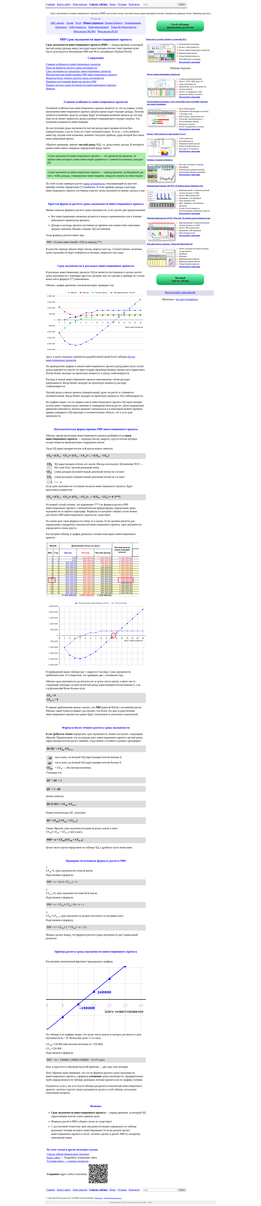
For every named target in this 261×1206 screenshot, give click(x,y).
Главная (50, 4)
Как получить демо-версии (180, 292)
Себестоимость (77, 27)
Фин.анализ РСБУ (108, 31)
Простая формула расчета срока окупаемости (71, 67)
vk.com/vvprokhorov (187, 299)
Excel (78, 22)
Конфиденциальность (113, 1198)
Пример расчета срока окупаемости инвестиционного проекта (81, 85)
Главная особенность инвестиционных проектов (73, 64)
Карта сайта (63, 4)
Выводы (50, 88)
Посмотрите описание (189, 62)
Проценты (61, 27)
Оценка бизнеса (114, 22)
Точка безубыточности (123, 27)
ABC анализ (57, 22)
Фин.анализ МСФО (84, 31)
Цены (112, 4)
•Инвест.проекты (93, 22)
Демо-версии (79, 4)
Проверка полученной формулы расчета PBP (71, 81)
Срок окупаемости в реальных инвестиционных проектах (78, 71)
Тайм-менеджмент (98, 27)
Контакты (134, 4)
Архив (69, 22)
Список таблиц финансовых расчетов (68, 1154)
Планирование (133, 22)
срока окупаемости (94, 183)
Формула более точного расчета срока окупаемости (75, 78)
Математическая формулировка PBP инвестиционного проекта (81, 74)
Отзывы (122, 4)
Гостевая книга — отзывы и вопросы (68, 1161)
